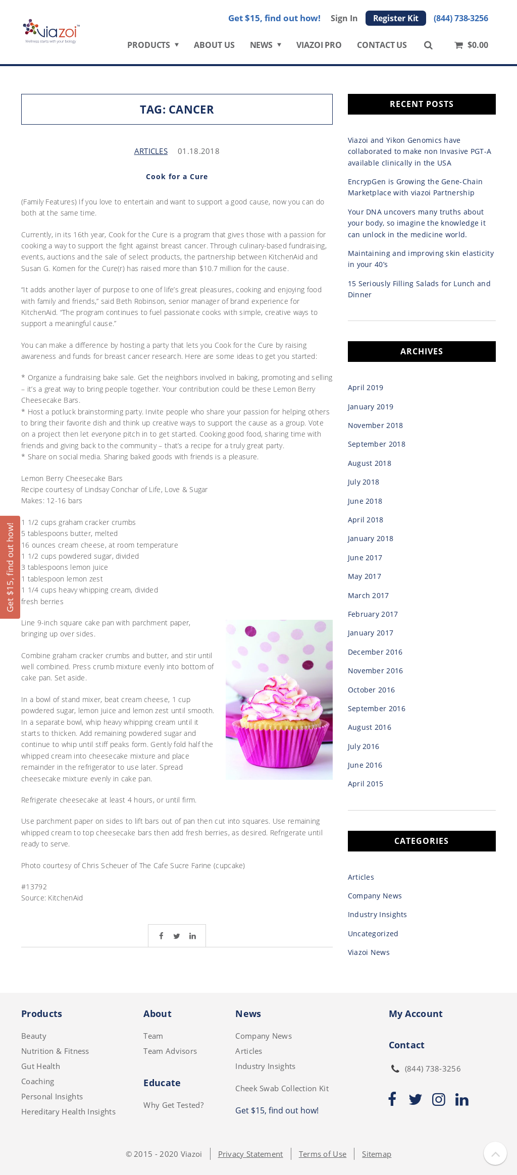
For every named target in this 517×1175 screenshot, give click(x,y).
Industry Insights (377, 914)
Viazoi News (369, 952)
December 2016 (375, 652)
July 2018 (364, 482)
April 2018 (366, 519)
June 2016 (365, 765)
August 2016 (369, 727)
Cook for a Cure (177, 176)
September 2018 (376, 444)
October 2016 (371, 690)
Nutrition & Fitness (55, 1051)
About (157, 1013)
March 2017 (368, 595)
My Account (416, 1013)
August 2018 (369, 463)
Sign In (344, 21)
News (248, 1013)
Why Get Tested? (173, 1105)
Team (153, 1036)
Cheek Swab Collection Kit (282, 1088)
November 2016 (375, 670)
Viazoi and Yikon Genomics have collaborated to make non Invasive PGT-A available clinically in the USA (420, 151)
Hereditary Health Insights (68, 1111)
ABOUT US (214, 48)
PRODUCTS (148, 48)
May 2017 (364, 576)
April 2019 (366, 387)
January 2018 (371, 538)
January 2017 (371, 632)
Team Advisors (170, 1051)
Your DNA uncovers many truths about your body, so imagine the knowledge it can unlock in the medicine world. (417, 223)
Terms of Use (323, 1154)
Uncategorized (373, 933)
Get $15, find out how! (274, 21)
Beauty (33, 1036)
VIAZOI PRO (319, 48)
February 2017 (373, 614)
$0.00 (470, 48)
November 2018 (375, 425)
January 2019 (371, 406)
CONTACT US (382, 48)
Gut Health (40, 1066)
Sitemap (376, 1154)
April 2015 (366, 783)
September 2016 (376, 708)
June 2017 (365, 557)
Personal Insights (52, 1096)
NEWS (261, 48)
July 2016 (364, 746)
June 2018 (365, 501)
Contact (407, 1045)
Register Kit (396, 21)
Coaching (37, 1081)
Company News (375, 895)
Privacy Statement (250, 1154)
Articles (151, 151)
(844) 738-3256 (461, 21)
